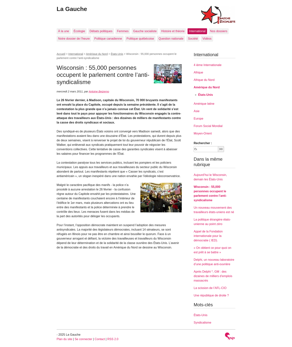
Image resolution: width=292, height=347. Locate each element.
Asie (196, 111)
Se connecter (83, 339)
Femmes (122, 31)
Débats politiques (101, 31)
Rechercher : (203, 143)
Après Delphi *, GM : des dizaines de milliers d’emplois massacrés (213, 276)
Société (193, 38)
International (197, 31)
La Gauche (72, 9)
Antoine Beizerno (99, 91)
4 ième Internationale (207, 65)
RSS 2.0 (112, 339)
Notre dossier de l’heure (74, 38)
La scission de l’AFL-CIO (210, 288)
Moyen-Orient (203, 133)
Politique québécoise (140, 38)
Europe (198, 118)
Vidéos (207, 38)
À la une (63, 31)
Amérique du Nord (97, 53)
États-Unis (117, 53)
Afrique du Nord (204, 79)
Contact (100, 339)
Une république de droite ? (211, 295)
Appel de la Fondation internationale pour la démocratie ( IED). (208, 236)
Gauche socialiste (145, 31)
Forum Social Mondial (208, 126)
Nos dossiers (218, 31)
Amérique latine (204, 103)
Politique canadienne (108, 38)
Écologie (79, 31)
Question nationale (170, 38)
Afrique (198, 72)
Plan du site (64, 339)
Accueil (61, 53)
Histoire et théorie (173, 31)
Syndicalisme (202, 322)
